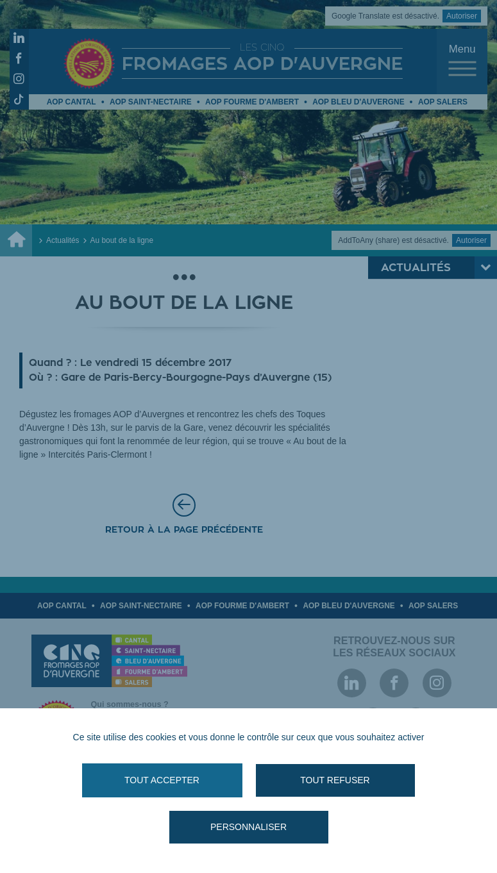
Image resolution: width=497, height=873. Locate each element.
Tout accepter (161, 780)
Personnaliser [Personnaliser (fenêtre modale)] (248, 827)
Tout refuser (334, 780)
